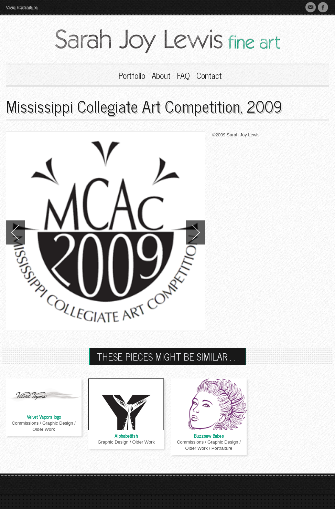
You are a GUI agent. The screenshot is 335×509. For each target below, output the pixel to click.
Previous (15, 232)
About (161, 75)
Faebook (323, 7)
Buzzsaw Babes (209, 435)
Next (195, 232)
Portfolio (131, 75)
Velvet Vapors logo (44, 416)
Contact (310, 7)
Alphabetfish (126, 435)
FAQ (183, 75)
